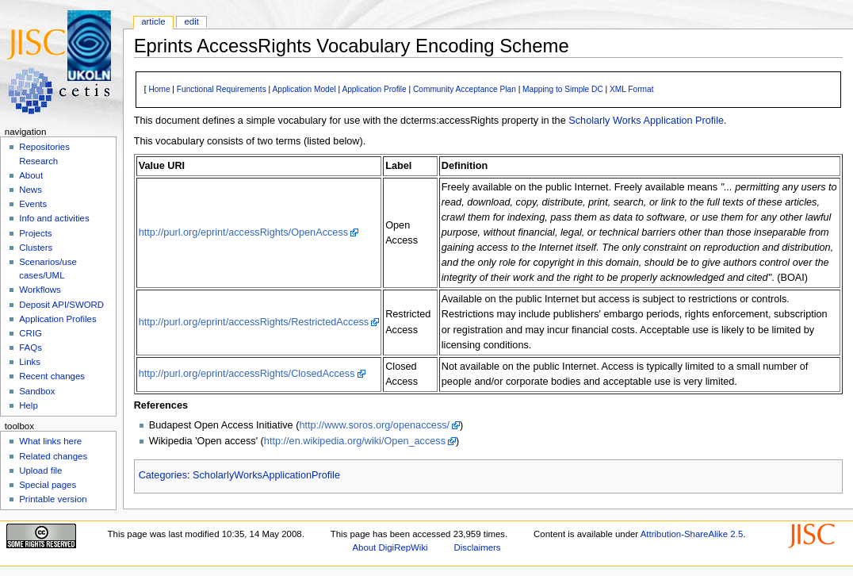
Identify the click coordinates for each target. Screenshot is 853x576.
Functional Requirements (221, 89)
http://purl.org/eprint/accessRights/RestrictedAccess (254, 322)
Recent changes (52, 376)
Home (159, 89)
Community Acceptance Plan (464, 89)
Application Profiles (57, 319)
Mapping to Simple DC (562, 89)
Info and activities (54, 218)
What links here (50, 441)
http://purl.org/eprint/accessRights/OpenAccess (243, 232)
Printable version (52, 499)
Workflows (40, 289)
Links (29, 362)
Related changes (53, 456)
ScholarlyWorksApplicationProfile (266, 475)
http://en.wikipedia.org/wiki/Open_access (355, 441)
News (30, 189)
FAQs (30, 347)
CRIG (30, 333)
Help (28, 405)
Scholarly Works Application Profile (646, 120)
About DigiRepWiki (389, 547)
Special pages (47, 485)
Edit (191, 21)
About (31, 175)
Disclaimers (477, 547)
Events (33, 204)
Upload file (40, 470)
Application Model (303, 89)
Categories (163, 475)
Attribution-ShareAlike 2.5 (692, 534)
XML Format (632, 89)
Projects (35, 233)
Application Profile (374, 89)
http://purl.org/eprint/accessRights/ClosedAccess (247, 373)
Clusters (35, 247)
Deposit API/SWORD (61, 304)
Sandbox (37, 391)
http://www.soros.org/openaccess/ (374, 425)
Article (153, 21)
